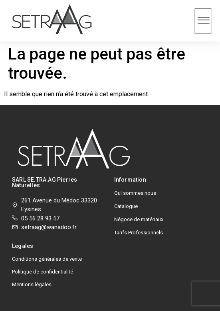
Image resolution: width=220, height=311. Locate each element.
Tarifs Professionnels (138, 233)
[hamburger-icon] (203, 21)
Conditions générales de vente (47, 259)
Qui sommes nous (135, 193)
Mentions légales (32, 284)
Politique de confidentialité (42, 272)
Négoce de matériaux (138, 219)
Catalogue (126, 206)
